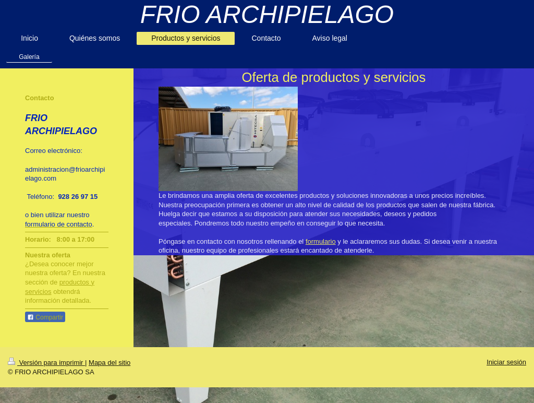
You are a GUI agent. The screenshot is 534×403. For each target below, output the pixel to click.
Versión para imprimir (46, 362)
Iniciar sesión (506, 362)
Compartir (45, 317)
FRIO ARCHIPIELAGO (267, 14)
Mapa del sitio (109, 362)
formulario (321, 241)
